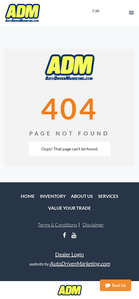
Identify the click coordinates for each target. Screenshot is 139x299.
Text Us (115, 285)
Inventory (53, 196)
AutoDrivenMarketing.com (79, 263)
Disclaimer (93, 225)
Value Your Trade (69, 208)
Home (28, 196)
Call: (96, 10)
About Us (82, 196)
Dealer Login (69, 254)
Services (108, 196)
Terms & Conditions (57, 225)
